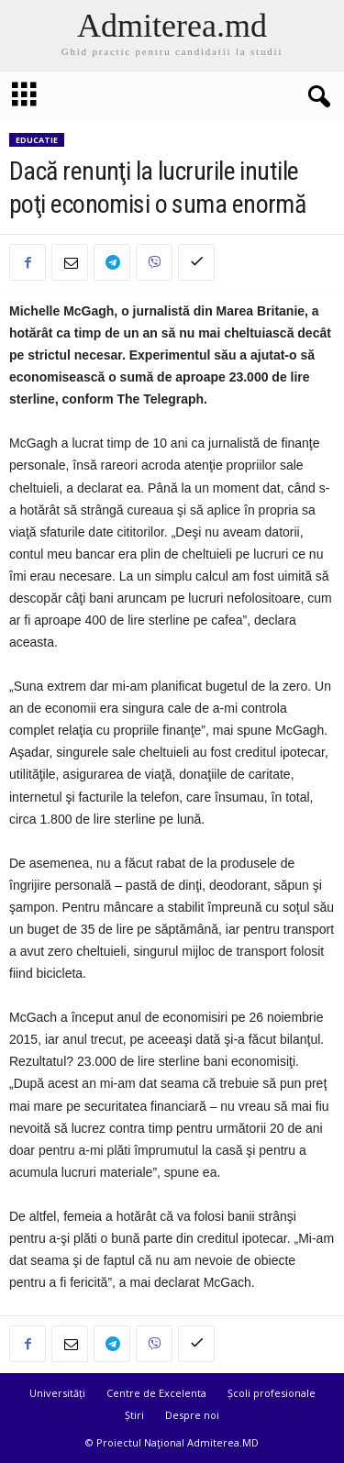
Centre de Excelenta (156, 1393)
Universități (57, 1393)
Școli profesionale (271, 1393)
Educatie (37, 140)
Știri (134, 1415)
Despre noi (192, 1415)
